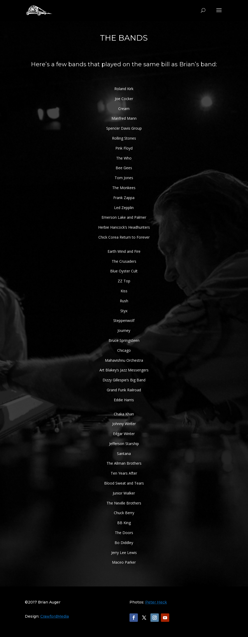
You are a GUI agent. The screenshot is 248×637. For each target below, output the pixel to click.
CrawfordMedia (54, 616)
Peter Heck (156, 602)
